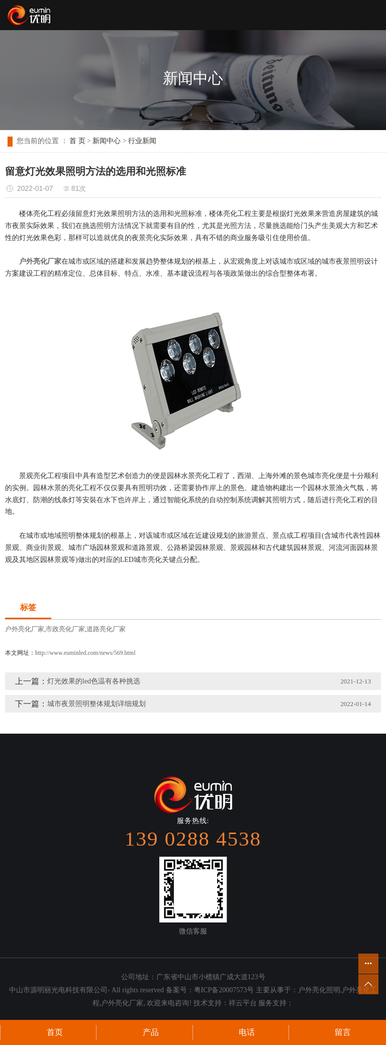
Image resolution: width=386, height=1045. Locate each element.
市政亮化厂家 (65, 629)
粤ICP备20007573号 (224, 990)
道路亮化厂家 (106, 629)
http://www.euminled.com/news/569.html (85, 652)
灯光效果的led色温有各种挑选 (93, 681)
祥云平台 (243, 1003)
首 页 (77, 141)
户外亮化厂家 (24, 629)
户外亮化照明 (319, 990)
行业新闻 (142, 141)
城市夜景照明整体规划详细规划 (96, 704)
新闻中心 (106, 141)
